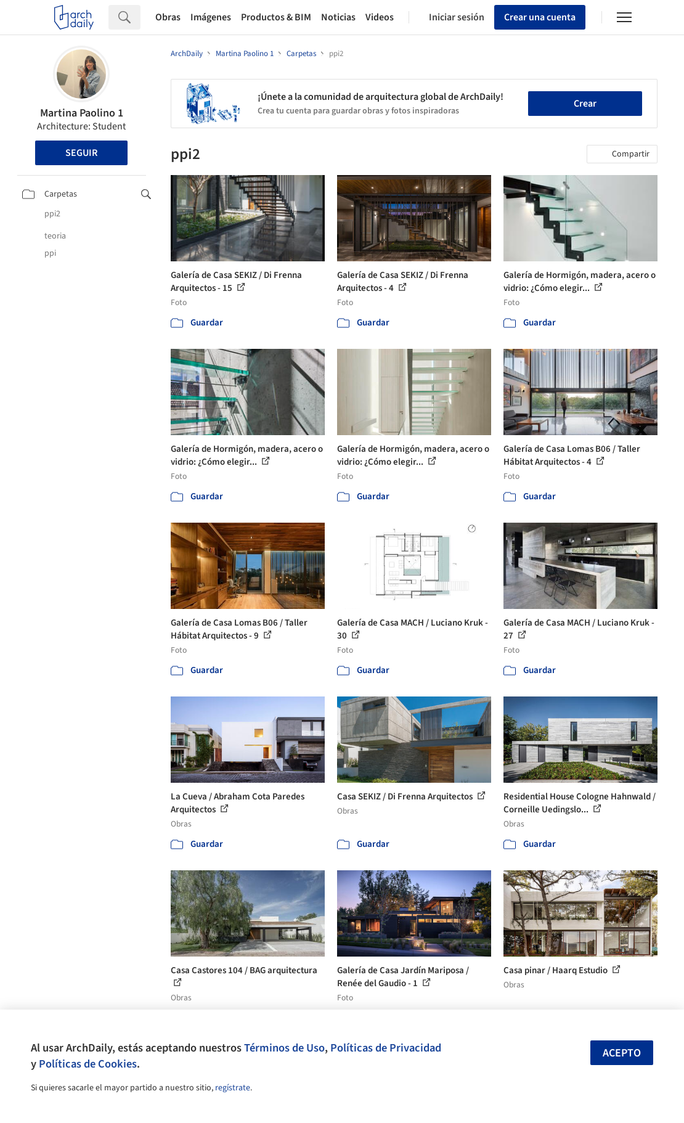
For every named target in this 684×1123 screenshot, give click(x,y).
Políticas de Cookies (88, 1064)
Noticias (338, 17)
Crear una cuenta (540, 17)
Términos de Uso (284, 1048)
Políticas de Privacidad (385, 1048)
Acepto (622, 1053)
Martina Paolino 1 (81, 113)
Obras (168, 17)
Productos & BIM (276, 17)
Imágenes (210, 17)
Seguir (81, 153)
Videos (379, 17)
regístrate (232, 1088)
